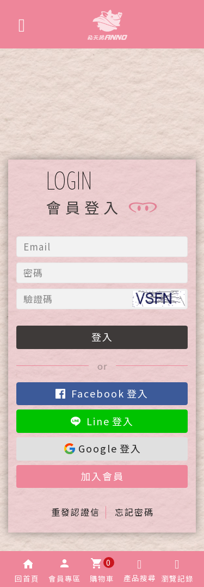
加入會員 (102, 476)
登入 (102, 336)
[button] (27, 569)
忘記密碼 (134, 512)
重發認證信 (75, 512)
